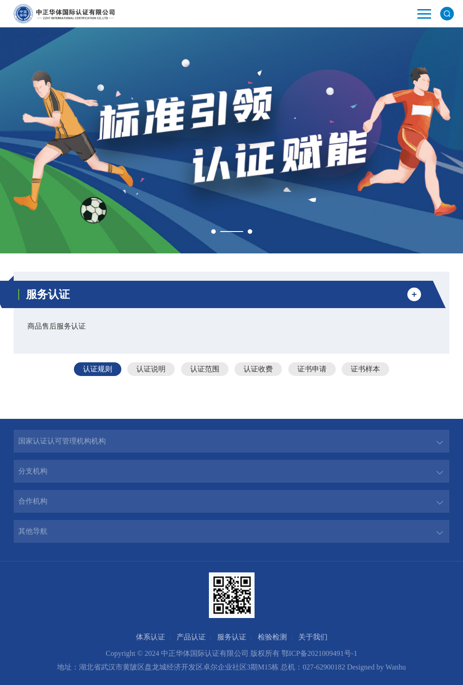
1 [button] (213, 231)
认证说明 (151, 369)
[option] (231, 140)
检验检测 (272, 637)
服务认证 (231, 637)
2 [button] (250, 231)
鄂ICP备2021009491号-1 (319, 653)
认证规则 (97, 369)
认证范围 (204, 369)
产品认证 (191, 637)
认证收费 (258, 369)
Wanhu (395, 667)
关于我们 (313, 637)
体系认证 (150, 637)
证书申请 (312, 369)
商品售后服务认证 (56, 326)
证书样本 (365, 369)
